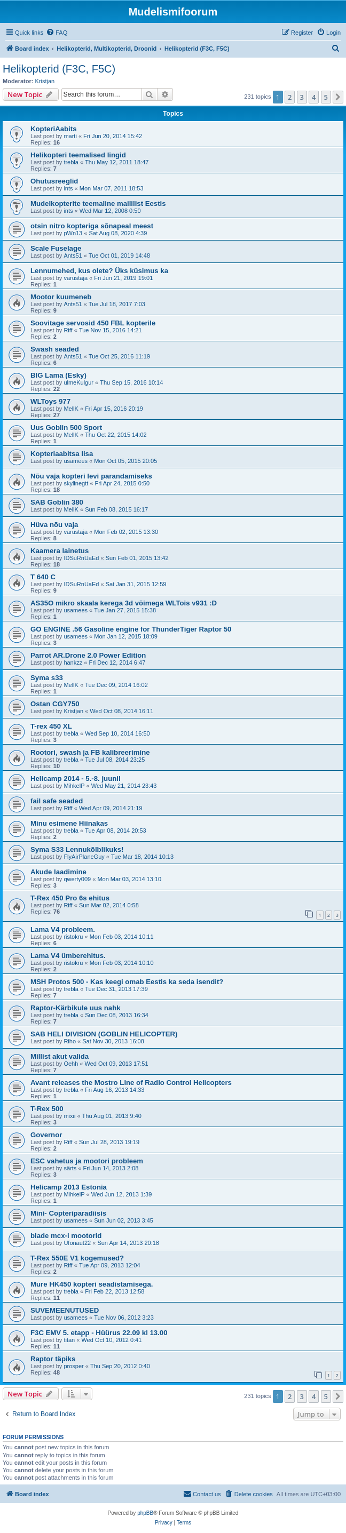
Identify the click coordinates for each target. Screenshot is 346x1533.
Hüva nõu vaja (54, 525)
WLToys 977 (50, 401)
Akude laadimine (58, 872)
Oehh (71, 1063)
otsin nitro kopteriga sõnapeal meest (91, 226)
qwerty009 (77, 879)
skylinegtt (76, 483)
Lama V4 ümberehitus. (68, 956)
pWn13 (73, 233)
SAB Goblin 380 (56, 502)
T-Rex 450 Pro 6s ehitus (69, 898)
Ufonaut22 (77, 1243)
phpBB (145, 1513)
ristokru (73, 936)
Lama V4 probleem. (62, 929)
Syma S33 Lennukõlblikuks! (76, 849)
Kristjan (45, 81)
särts (70, 1168)
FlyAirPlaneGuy (84, 856)
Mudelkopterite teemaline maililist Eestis (98, 203)
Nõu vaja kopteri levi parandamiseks (91, 476)
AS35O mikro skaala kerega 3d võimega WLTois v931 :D (123, 603)
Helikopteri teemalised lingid (78, 155)
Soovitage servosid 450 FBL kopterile (92, 323)
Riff (68, 330)
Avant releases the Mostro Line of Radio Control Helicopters (131, 1083)
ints (68, 188)
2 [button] (290, 97)
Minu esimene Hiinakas (69, 823)
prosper (73, 1366)
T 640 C (43, 577)
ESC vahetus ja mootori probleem (86, 1161)
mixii (69, 1116)
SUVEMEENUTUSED (64, 1310)
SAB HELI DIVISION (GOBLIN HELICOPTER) (103, 1034)
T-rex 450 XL (51, 726)
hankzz (73, 662)
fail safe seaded (56, 801)
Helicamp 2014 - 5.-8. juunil (75, 779)
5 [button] (326, 97)
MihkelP (74, 786)
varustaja (76, 278)
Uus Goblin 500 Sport (66, 428)
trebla (71, 162)
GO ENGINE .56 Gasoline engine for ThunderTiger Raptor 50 (130, 629)
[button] (338, 97)
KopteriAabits (53, 129)
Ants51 (73, 255)
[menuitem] (56, 32)
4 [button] (314, 97)
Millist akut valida (59, 1056)
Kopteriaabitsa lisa (61, 454)
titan (69, 1340)
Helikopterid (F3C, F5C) (59, 69)
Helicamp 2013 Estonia (68, 1187)
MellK (71, 408)
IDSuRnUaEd (81, 558)
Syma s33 (46, 678)
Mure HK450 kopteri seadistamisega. (91, 1284)
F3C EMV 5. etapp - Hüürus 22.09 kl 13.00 (99, 1333)
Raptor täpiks (52, 1359)
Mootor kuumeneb (60, 297)
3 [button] (302, 97)
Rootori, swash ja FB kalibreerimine (90, 752)
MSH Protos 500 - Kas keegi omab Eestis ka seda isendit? (126, 982)
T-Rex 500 (47, 1109)
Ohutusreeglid (54, 181)
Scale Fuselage (55, 248)
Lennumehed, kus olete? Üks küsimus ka (99, 271)
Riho (70, 1041)
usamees (76, 461)
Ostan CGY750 (55, 704)
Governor (46, 1135)
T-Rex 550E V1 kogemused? (77, 1258)
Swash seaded (54, 349)
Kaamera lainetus (59, 551)
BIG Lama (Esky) (58, 375)
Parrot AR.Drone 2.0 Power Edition (88, 655)
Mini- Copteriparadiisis (68, 1213)
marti (70, 136)
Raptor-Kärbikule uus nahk (75, 1008)
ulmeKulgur (78, 382)
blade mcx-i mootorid (65, 1236)
